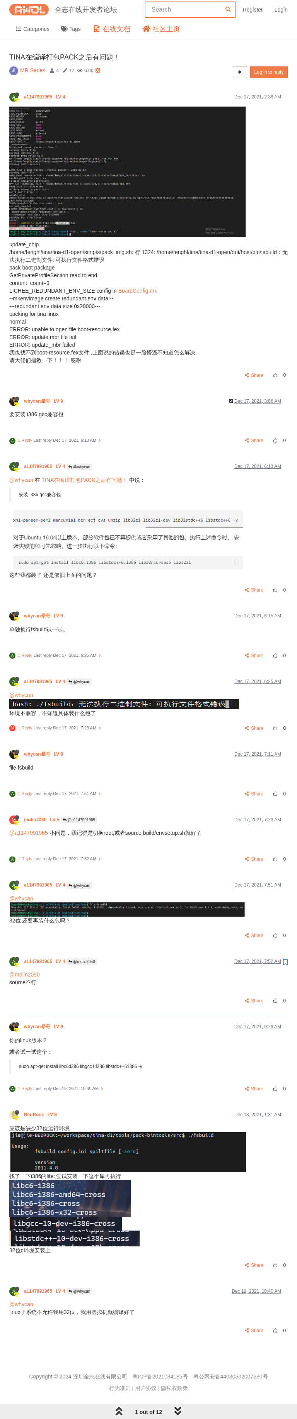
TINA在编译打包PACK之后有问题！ (84, 480)
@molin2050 (81, 962)
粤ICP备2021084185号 (160, 1376)
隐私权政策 (174, 1388)
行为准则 (120, 1388)
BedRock (41, 1114)
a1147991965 (45, 97)
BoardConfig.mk (137, 291)
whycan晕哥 (44, 401)
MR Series (32, 70)
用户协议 (146, 1388)
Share (254, 375)
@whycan (79, 467)
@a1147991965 (79, 820)
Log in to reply (268, 72)
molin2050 (42, 819)
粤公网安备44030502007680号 (230, 1376)
